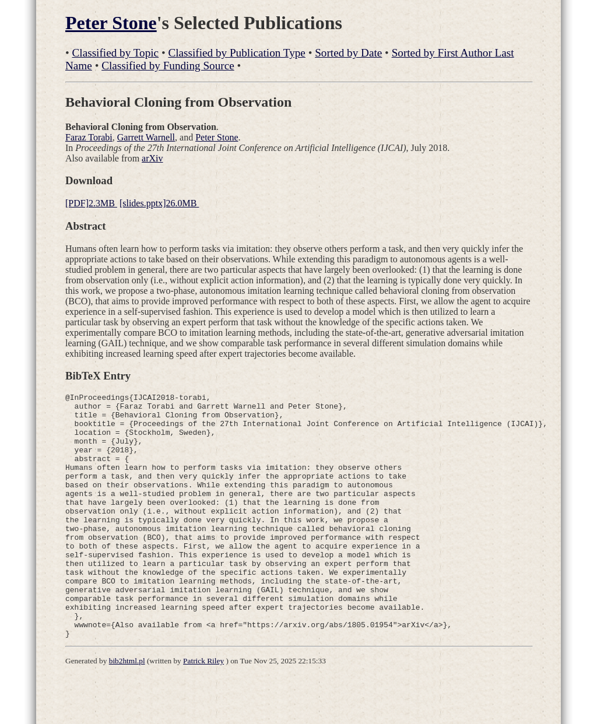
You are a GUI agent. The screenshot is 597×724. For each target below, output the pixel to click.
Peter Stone (111, 22)
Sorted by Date (348, 53)
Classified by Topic (115, 53)
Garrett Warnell (146, 137)
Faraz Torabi (89, 137)
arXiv (152, 158)
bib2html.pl (127, 709)
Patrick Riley (203, 709)
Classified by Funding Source (167, 65)
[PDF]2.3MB (91, 203)
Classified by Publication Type (236, 53)
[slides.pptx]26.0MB (159, 203)
